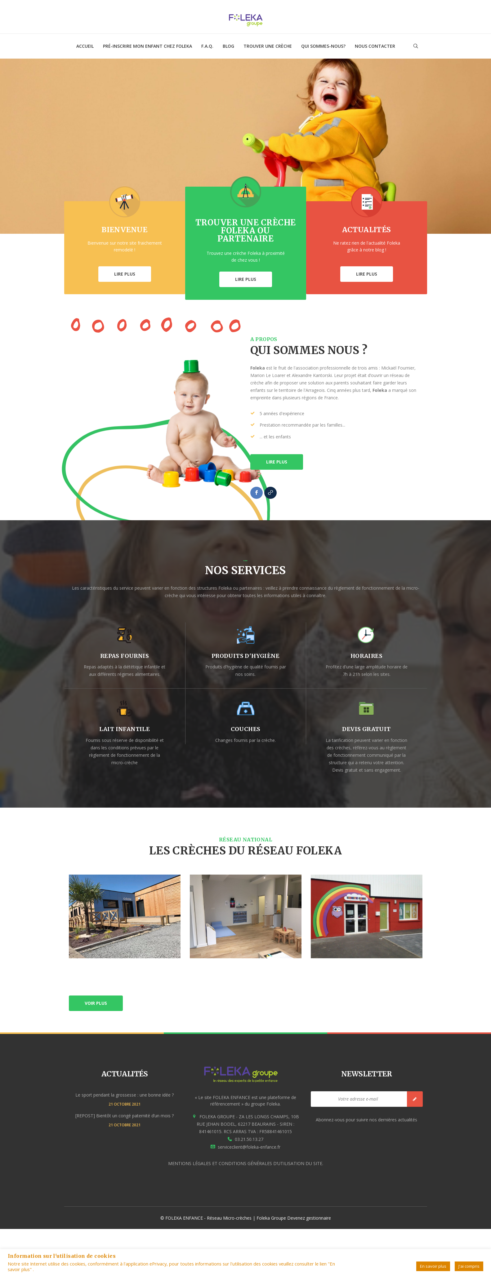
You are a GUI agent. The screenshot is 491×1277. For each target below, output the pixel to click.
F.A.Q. (207, 46)
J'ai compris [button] (469, 1266)
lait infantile (124, 729)
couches (246, 729)
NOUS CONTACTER (375, 46)
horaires (366, 655)
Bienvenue (124, 229)
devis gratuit (366, 729)
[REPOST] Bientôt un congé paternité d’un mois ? (124, 1116)
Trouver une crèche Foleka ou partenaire (245, 230)
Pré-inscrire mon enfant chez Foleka (147, 46)
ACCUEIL (85, 46)
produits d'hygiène (245, 655)
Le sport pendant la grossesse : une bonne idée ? (124, 1095)
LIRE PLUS (124, 274)
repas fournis (124, 655)
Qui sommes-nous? (323, 46)
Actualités (366, 229)
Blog (228, 46)
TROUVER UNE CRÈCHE (267, 46)
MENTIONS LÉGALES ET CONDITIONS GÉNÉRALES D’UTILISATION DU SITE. (245, 1163)
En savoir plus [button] (433, 1266)
